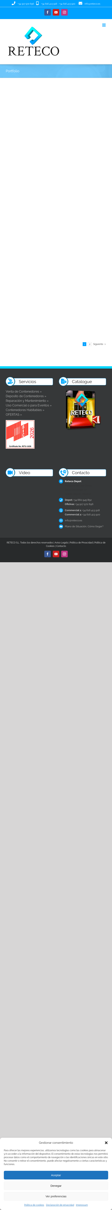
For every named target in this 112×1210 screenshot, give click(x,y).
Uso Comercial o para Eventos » (29, 345)
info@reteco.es (92, 3)
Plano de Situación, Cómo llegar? (84, 465)
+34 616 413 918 (49, 3)
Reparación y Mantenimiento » (27, 340)
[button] (106, 1143)
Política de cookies (34, 1205)
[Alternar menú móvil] (104, 25)
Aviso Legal (61, 482)
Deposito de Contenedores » (26, 336)
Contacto (61, 485)
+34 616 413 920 (67, 3)
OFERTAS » (14, 354)
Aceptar (56, 1175)
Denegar (56, 1185)
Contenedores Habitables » (25, 349)
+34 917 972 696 (26, 3)
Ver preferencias (55, 1196)
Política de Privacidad (81, 482)
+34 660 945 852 (78, 439)
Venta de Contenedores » (24, 331)
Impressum (82, 1205)
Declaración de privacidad (60, 1205)
